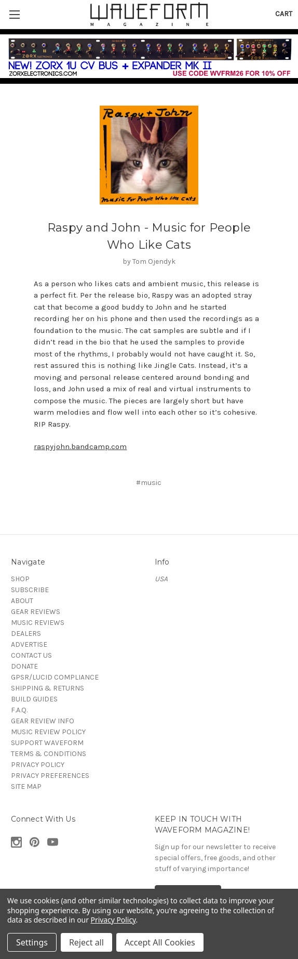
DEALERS (26, 633)
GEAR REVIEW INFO (42, 721)
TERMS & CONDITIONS (48, 753)
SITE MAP (26, 786)
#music (148, 482)
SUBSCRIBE (30, 589)
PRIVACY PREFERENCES (50, 775)
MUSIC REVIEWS (37, 622)
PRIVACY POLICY (37, 764)
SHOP (20, 578)
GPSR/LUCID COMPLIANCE (55, 677)
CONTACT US (31, 655)
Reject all (86, 942)
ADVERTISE (29, 644)
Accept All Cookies (160, 942)
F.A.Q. (19, 710)
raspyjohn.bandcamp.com (80, 446)
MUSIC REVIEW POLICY (48, 731)
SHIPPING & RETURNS (47, 688)
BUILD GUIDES (34, 699)
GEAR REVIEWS (35, 611)
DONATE (24, 666)
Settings (32, 942)
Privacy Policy (113, 920)
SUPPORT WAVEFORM (47, 742)
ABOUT (22, 600)
